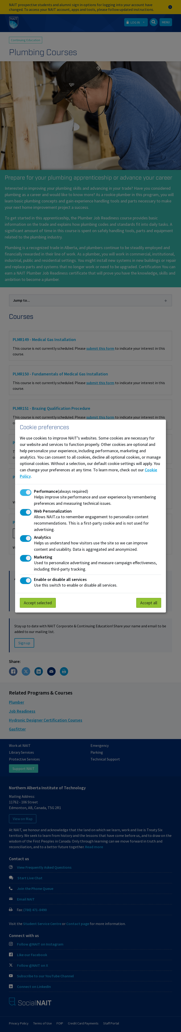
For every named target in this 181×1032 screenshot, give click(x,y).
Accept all (148, 602)
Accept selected (38, 602)
